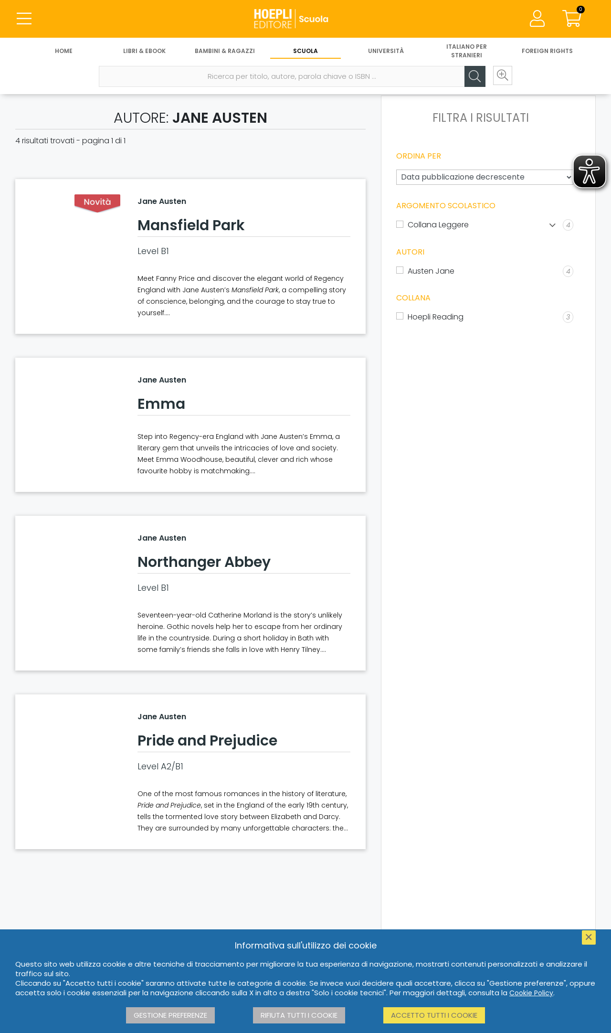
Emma (161, 404)
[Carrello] (571, 19)
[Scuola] (305, 19)
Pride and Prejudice (207, 741)
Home (64, 51)
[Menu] (23, 19)
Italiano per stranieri (466, 51)
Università (386, 51)
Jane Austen (161, 201)
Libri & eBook (144, 51)
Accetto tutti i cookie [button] (434, 1015)
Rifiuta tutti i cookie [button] (299, 1015)
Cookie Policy (531, 993)
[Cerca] (472, 76)
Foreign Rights (547, 51)
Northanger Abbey (204, 562)
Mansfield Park (191, 225)
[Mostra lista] (552, 225)
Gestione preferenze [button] (170, 1015)
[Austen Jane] (484, 271)
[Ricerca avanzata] (501, 76)
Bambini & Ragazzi (225, 51)
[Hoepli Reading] (484, 317)
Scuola (305, 51)
